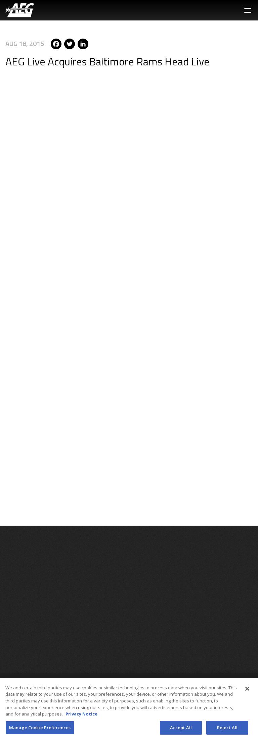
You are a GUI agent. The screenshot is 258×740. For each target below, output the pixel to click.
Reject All (227, 729)
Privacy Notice (81, 715)
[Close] (247, 690)
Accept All (181, 729)
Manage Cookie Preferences (40, 729)
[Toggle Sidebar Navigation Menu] (248, 10)
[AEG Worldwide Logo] (19, 10)
